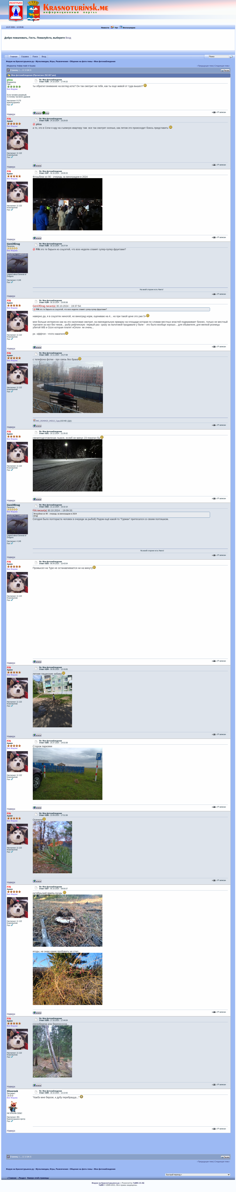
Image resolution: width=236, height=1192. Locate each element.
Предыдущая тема (205, 66)
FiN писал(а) (40, 510)
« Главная (11, 1178)
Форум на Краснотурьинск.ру (20, 61)
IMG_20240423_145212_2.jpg (46, 421)
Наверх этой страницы (38, 1178)
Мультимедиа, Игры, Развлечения (52, 61)
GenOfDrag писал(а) (44, 306)
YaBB (101, 1185)
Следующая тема (222, 66)
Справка (25, 56)
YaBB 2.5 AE (138, 1183)
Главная (13, 56)
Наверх (11, 114)
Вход (68, 37)
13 (26, 70)
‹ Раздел (22, 1178)
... (21, 70)
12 (23, 70)
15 (30, 70)
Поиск (35, 56)
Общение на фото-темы (81, 61)
